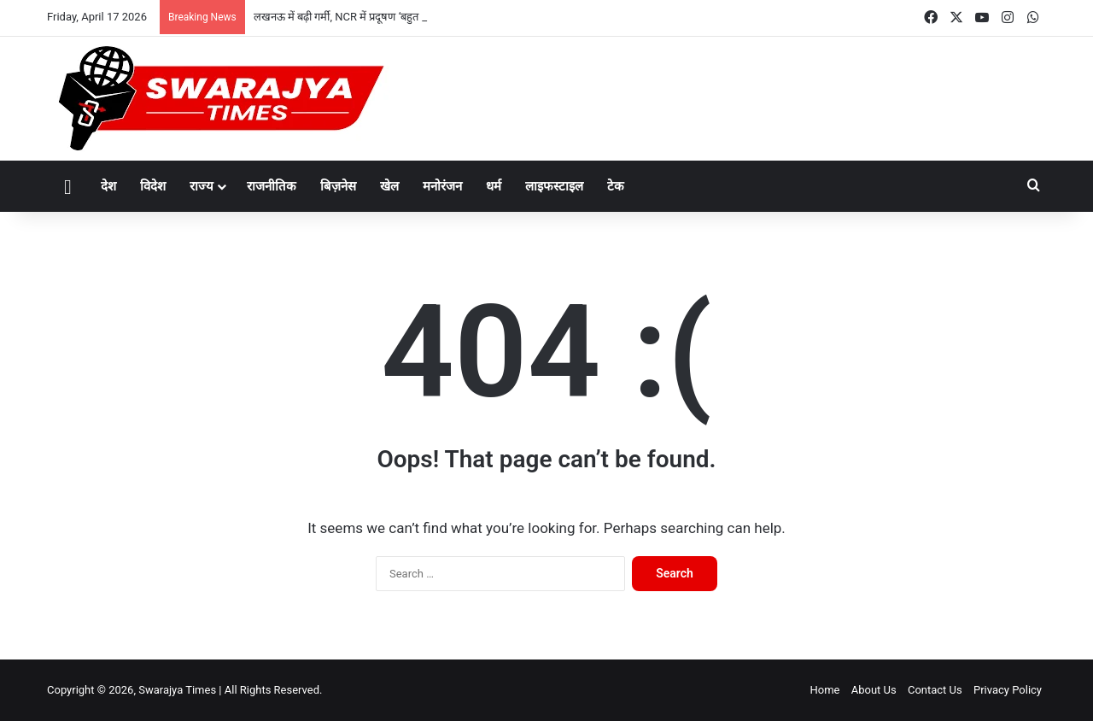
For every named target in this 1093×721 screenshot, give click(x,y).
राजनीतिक (271, 186)
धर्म (493, 186)
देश (108, 186)
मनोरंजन (442, 186)
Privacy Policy (1007, 689)
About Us (874, 689)
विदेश (153, 186)
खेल (389, 186)
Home (824, 689)
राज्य (201, 186)
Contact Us (935, 689)
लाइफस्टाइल (554, 186)
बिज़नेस (338, 186)
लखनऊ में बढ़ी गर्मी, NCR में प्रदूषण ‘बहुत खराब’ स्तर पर (365, 16)
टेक (615, 186)
